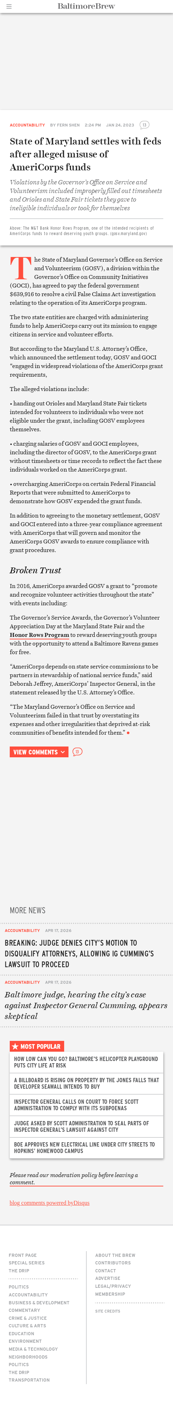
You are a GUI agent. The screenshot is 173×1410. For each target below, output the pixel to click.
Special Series (27, 1263)
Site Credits (107, 1311)
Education (21, 1333)
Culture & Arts (27, 1325)
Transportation (29, 1380)
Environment (25, 1341)
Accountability (27, 125)
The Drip (19, 1270)
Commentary (24, 1310)
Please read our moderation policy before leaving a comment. (74, 1178)
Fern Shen (68, 125)
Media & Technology (33, 1349)
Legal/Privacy (113, 1286)
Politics (19, 1287)
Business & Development (39, 1302)
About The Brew (115, 1255)
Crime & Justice (28, 1318)
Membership (110, 1294)
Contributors (113, 1263)
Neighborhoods (28, 1357)
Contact (105, 1270)
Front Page (23, 1255)
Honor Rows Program (39, 635)
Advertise (107, 1278)
